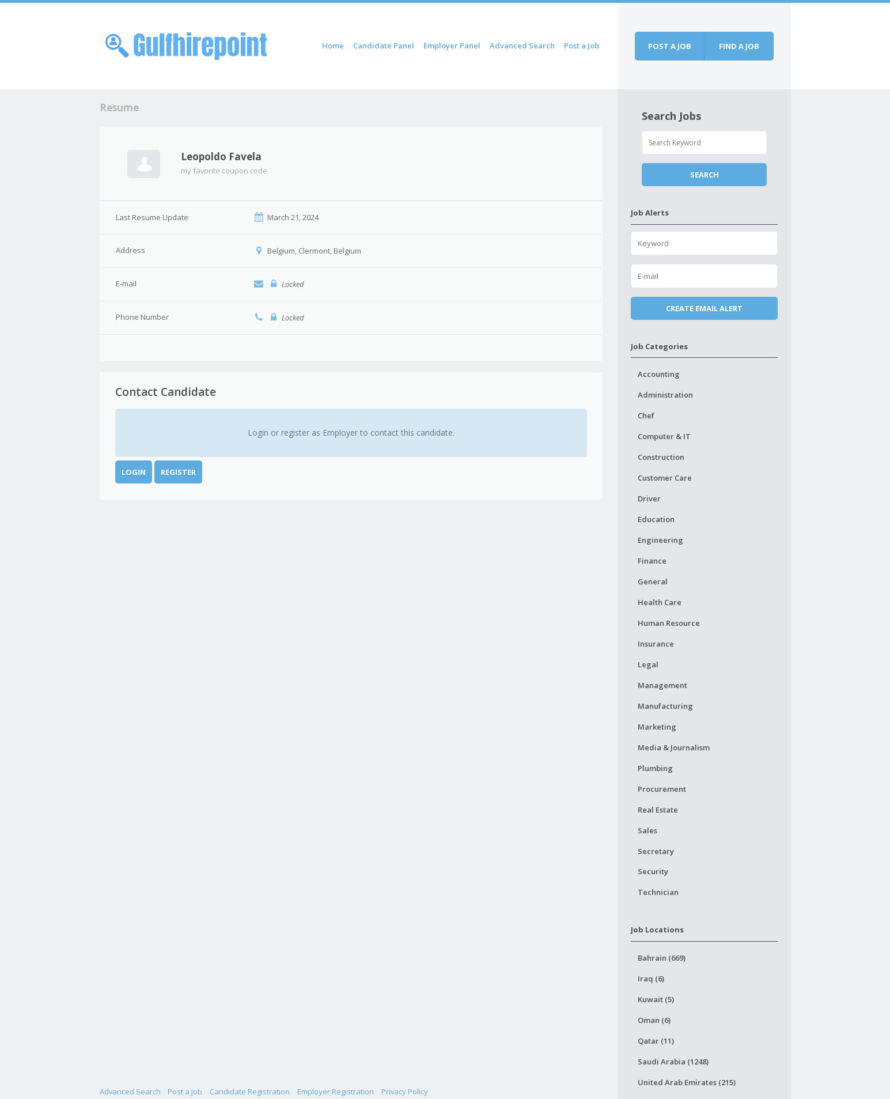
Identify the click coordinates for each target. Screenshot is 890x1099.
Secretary (656, 851)
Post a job (669, 46)
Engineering (660, 540)
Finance (652, 561)
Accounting (659, 374)
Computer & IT (664, 436)
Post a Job (581, 45)
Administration (665, 395)
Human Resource (669, 623)
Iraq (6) (651, 978)
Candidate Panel (383, 45)
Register (178, 472)
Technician (658, 892)
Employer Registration (335, 1091)
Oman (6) (654, 1020)
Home (333, 45)
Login (134, 472)
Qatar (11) (656, 1041)
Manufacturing (665, 706)
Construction (661, 457)
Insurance (656, 644)
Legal (648, 664)
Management (662, 685)
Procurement (662, 789)
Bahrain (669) (662, 958)
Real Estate (658, 810)
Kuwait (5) (656, 999)
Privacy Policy (404, 1091)
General (653, 581)
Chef (646, 415)
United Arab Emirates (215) (687, 1082)
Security (653, 871)
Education (656, 519)
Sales (647, 830)
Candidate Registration (250, 1091)
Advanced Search (522, 45)
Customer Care (665, 478)
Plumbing (655, 768)
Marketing (657, 727)
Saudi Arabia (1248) (673, 1061)
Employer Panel (451, 45)
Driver (649, 498)
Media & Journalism (674, 747)
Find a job (739, 46)
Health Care (659, 602)
